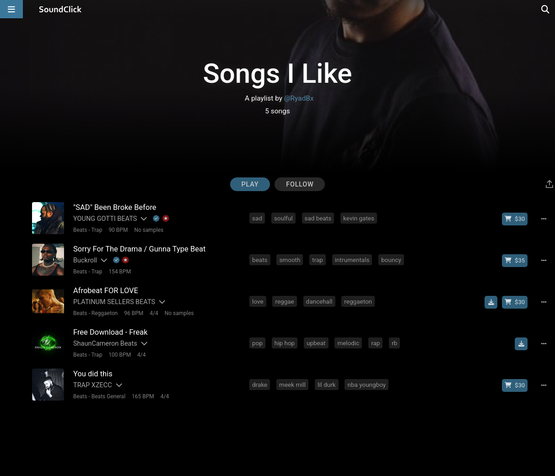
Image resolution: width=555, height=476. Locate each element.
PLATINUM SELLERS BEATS (114, 302)
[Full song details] (543, 219)
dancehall (319, 301)
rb (394, 343)
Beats (80, 230)
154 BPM (119, 271)
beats (259, 259)
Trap (97, 230)
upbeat (316, 343)
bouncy (391, 259)
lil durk (327, 384)
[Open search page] (546, 9)
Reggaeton (105, 313)
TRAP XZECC (92, 385)
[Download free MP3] (491, 302)
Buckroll (85, 260)
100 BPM (119, 355)
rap (375, 343)
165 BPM (143, 396)
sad (257, 218)
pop (257, 343)
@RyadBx (299, 98)
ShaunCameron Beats (105, 344)
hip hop (285, 343)
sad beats (318, 218)
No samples (148, 230)
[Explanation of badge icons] (161, 219)
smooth (289, 259)
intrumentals (352, 259)
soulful (283, 218)
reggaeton (358, 301)
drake (259, 384)
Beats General (108, 396)
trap (317, 259)
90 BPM (118, 230)
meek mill (292, 384)
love (258, 301)
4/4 (154, 313)
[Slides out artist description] (143, 219)
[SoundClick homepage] (60, 9)
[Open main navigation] (11, 9)
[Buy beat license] (515, 219)
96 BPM (133, 313)
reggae (284, 301)
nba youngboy (366, 384)
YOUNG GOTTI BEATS (105, 219)
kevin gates (358, 218)
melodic (348, 343)
